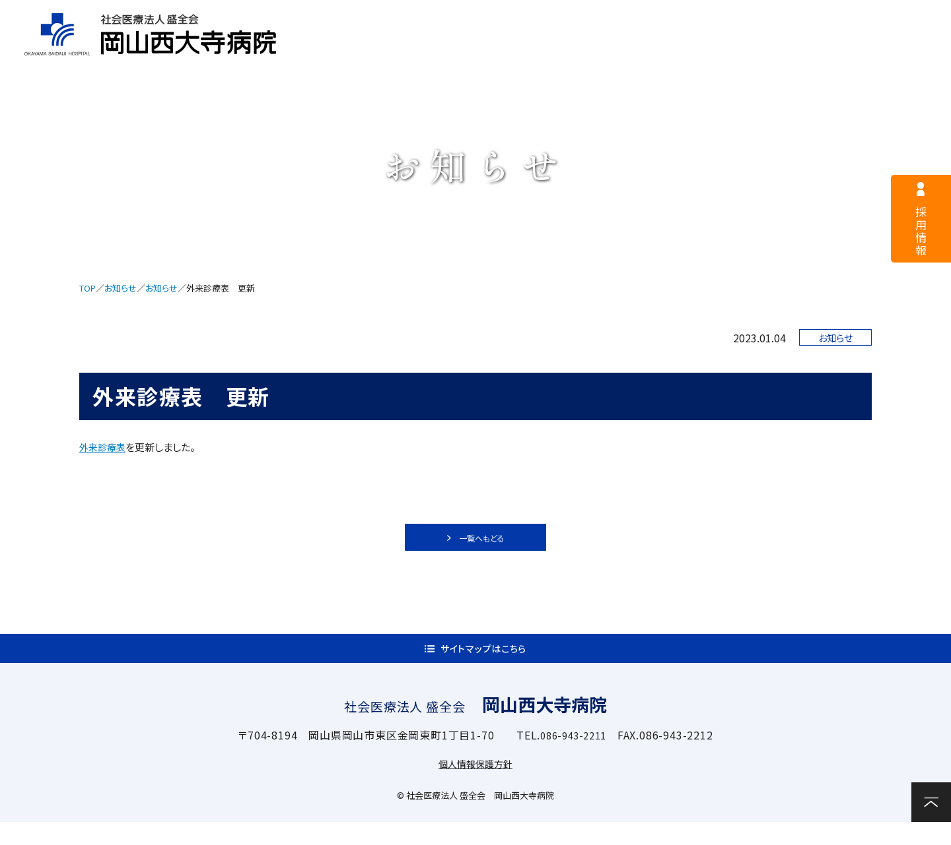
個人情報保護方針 (475, 786)
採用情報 (376, 17)
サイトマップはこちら (483, 664)
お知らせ (120, 288)
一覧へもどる (483, 542)
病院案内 (365, 50)
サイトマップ (641, 17)
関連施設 (803, 50)
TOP (87, 288)
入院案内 (584, 50)
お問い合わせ (904, 49)
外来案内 (475, 50)
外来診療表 (104, 447)
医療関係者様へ (505, 17)
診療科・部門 (694, 50)
